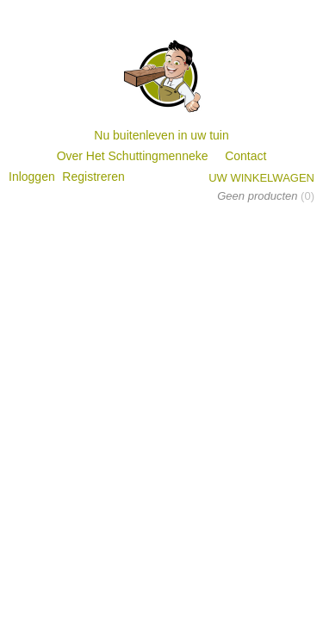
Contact (245, 156)
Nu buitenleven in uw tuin (161, 135)
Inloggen (32, 176)
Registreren (93, 176)
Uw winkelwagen (261, 177)
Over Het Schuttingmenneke (132, 156)
